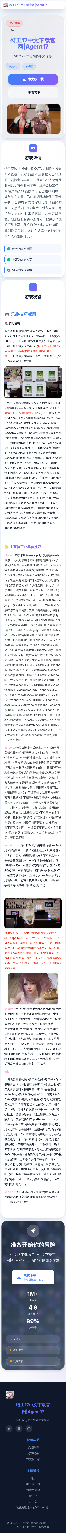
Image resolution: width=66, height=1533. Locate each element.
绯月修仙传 (33, 1484)
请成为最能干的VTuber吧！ (33, 1507)
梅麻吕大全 (33, 1490)
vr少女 (33, 1501)
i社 (33, 1478)
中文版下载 (33, 1459)
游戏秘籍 (33, 1453)
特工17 (33, 1495)
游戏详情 (33, 1447)
